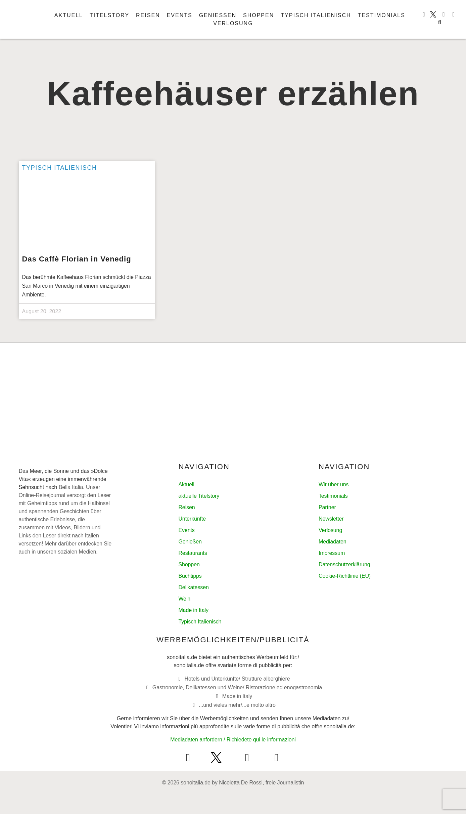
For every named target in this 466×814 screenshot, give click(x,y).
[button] (439, 22)
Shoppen (258, 15)
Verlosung (233, 23)
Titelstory (109, 15)
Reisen (148, 15)
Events (179, 15)
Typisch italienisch (316, 15)
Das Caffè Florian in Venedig (76, 259)
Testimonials (381, 15)
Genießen (217, 15)
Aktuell (68, 15)
